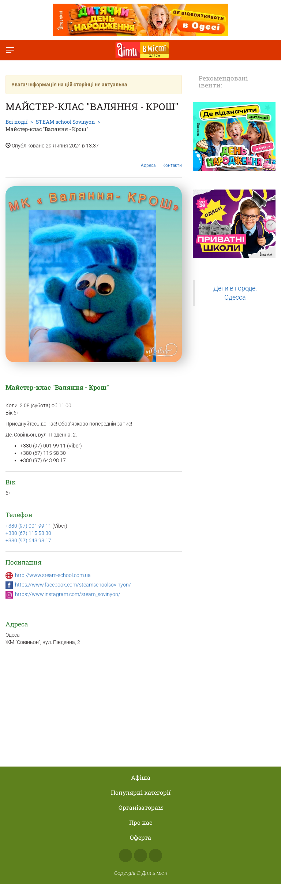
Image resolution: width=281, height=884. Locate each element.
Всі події (16, 121)
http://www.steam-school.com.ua (53, 575)
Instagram (140, 855)
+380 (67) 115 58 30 (28, 533)
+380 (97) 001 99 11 (28, 526)
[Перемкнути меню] (10, 50)
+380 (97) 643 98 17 (28, 540)
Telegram (155, 855)
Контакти (172, 160)
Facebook (125, 855)
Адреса (148, 159)
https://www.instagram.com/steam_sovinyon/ (67, 594)
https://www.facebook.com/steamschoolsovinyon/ (73, 585)
